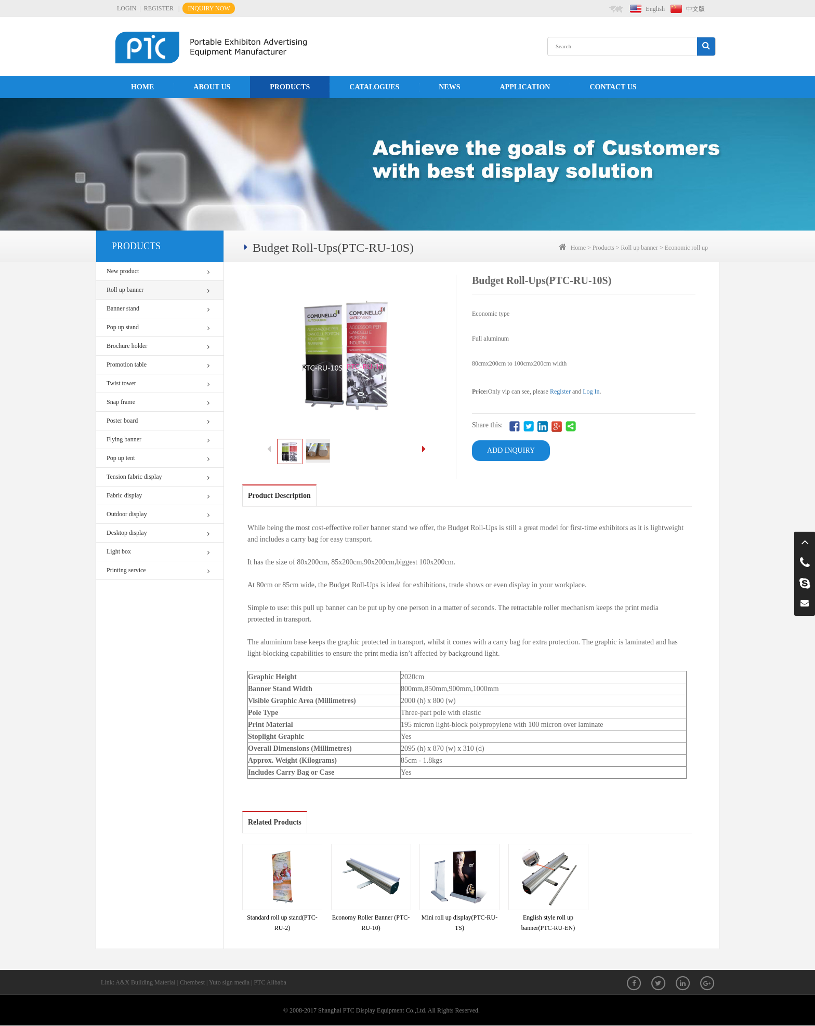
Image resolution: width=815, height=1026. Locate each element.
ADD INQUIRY (511, 450)
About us (211, 87)
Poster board (158, 421)
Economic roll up (686, 247)
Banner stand (158, 309)
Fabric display (158, 496)
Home (142, 87)
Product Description (279, 496)
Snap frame (158, 402)
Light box (158, 552)
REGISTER (159, 8)
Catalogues (374, 87)
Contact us (612, 87)
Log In (591, 391)
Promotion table (158, 365)
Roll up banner (158, 290)
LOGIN (126, 8)
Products (290, 87)
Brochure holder (158, 346)
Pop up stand (158, 327)
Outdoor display (158, 514)
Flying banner (158, 439)
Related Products (274, 822)
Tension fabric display (158, 477)
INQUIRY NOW (209, 8)
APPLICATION (524, 87)
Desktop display (158, 533)
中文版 (695, 8)
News (449, 87)
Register (560, 391)
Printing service (158, 570)
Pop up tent (158, 458)
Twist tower (158, 383)
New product (158, 271)
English (655, 8)
